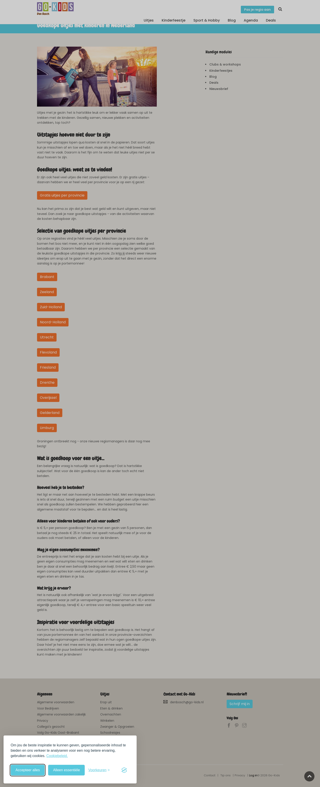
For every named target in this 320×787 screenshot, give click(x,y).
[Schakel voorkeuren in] (99, 770)
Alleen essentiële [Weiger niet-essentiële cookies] (66, 770)
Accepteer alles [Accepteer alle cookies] (28, 770)
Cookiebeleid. (57, 756)
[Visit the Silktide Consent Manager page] (124, 770)
